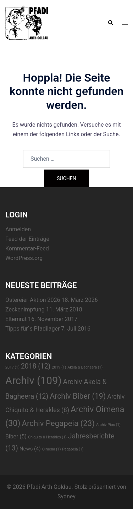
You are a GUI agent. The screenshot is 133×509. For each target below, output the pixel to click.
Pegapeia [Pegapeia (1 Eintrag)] (72, 449)
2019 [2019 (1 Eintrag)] (59, 367)
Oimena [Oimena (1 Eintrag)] (51, 449)
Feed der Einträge (27, 239)
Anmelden (18, 229)
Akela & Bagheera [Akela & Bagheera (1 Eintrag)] (84, 367)
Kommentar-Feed (27, 248)
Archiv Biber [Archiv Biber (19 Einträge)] (78, 396)
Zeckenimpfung (25, 309)
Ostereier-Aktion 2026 (32, 300)
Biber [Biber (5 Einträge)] (16, 436)
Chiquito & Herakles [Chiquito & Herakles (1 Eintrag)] (47, 437)
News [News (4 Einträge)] (30, 449)
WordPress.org (24, 258)
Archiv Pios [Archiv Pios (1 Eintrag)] (108, 424)
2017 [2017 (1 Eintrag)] (12, 367)
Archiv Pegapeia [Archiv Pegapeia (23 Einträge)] (58, 423)
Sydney (66, 496)
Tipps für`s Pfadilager (32, 328)
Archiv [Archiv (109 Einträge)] (33, 381)
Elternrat (16, 319)
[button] (110, 23)
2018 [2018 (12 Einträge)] (35, 366)
